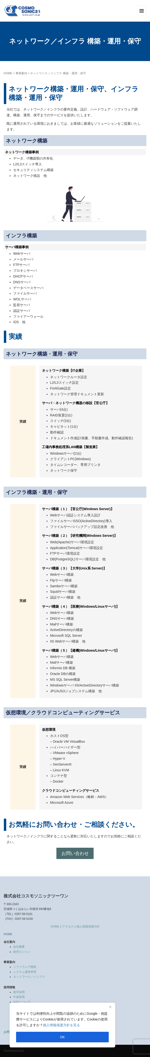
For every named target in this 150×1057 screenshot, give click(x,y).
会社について (21, 1002)
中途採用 (19, 997)
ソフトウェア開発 (24, 967)
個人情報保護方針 (88, 926)
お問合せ (9, 1032)
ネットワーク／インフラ (29, 976)
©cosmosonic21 (14, 1050)
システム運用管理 (24, 972)
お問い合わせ (75, 853)
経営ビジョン (21, 951)
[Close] (110, 1007)
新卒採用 (19, 992)
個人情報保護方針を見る (61, 1025)
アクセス (68, 926)
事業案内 (21, 73)
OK (62, 1037)
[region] (62, 1025)
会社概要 (19, 946)
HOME (8, 73)
